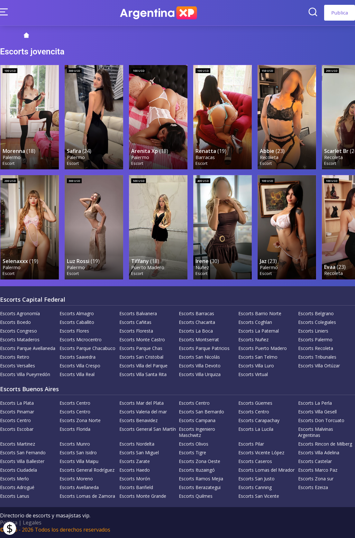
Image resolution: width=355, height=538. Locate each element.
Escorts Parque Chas (140, 348)
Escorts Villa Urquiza (200, 374)
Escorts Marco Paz (317, 470)
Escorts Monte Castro (142, 339)
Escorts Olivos (193, 444)
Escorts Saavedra (77, 357)
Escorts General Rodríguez (86, 470)
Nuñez (202, 267)
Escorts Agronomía (20, 313)
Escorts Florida (74, 429)
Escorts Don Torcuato (321, 420)
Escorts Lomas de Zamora (87, 496)
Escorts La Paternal (258, 331)
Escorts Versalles (17, 366)
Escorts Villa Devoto (200, 366)
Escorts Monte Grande (142, 496)
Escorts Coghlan (255, 322)
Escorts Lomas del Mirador (266, 470)
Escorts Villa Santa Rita (143, 374)
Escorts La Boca (196, 331)
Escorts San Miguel (139, 452)
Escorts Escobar (16, 429)
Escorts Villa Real (77, 374)
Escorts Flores (74, 331)
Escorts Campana (197, 420)
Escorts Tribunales (317, 357)
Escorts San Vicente (258, 496)
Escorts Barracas (196, 313)
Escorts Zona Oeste (199, 461)
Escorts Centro (74, 403)
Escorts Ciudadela (18, 470)
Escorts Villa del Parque (143, 366)
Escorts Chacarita (197, 322)
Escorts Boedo (15, 322)
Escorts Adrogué (17, 487)
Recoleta (269, 157)
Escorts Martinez (17, 444)
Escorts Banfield (136, 487)
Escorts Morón (134, 479)
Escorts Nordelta (136, 444)
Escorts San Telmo (258, 357)
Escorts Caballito (76, 322)
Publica (339, 12)
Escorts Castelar (315, 461)
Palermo (12, 157)
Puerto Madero (147, 267)
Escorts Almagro (76, 313)
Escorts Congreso (18, 331)
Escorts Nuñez (253, 339)
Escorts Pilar (251, 444)
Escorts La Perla (315, 403)
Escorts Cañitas (135, 322)
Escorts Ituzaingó (197, 470)
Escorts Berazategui (200, 487)
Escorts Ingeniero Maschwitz (197, 432)
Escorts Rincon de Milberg (325, 444)
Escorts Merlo (14, 479)
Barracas (205, 157)
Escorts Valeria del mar (143, 412)
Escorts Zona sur (315, 479)
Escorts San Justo (256, 479)
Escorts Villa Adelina (318, 452)
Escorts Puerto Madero (262, 348)
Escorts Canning (255, 487)
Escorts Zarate (134, 461)
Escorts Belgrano (316, 313)
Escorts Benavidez (138, 420)
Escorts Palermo (315, 339)
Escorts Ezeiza (313, 487)
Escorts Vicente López (261, 452)
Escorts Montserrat (199, 339)
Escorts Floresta (136, 331)
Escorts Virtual (253, 374)
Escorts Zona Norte (80, 420)
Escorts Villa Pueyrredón (25, 374)
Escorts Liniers (313, 331)
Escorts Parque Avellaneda (27, 348)
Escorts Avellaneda (79, 487)
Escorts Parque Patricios (204, 348)
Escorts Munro (74, 444)
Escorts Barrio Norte (259, 313)
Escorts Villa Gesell (317, 412)
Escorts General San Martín (147, 429)
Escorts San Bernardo (201, 412)
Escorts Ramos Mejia (201, 479)
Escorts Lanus (14, 496)
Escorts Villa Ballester (22, 461)
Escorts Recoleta (315, 348)
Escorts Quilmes (196, 496)
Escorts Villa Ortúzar (319, 366)
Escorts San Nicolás (199, 357)
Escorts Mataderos (20, 339)
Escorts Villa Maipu (78, 461)
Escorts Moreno (76, 479)
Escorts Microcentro (80, 339)
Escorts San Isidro (78, 452)
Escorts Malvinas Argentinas (315, 432)
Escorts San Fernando (23, 452)
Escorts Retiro (14, 357)
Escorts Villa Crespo (79, 366)
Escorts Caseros (255, 461)
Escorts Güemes (255, 403)
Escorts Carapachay (258, 420)
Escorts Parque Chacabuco (87, 348)
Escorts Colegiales (317, 322)
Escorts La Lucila (255, 429)
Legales (32, 522)
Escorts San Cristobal (141, 357)
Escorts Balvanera (138, 313)
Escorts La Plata (17, 403)
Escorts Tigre (192, 452)
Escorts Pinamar (17, 412)
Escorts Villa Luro (256, 366)
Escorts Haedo (134, 470)
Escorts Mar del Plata (141, 403)
